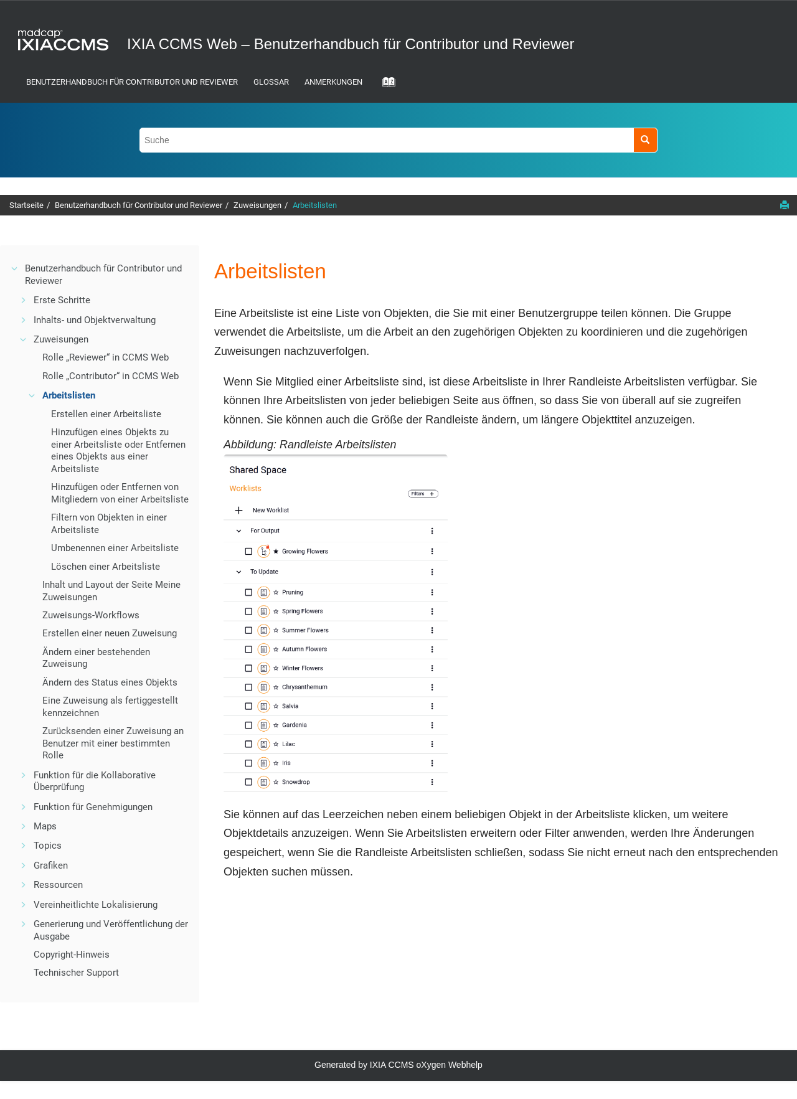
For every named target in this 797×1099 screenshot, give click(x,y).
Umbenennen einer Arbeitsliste (115, 548)
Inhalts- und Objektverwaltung (95, 320)
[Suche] (645, 140)
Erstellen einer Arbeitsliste (106, 414)
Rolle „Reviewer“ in (105, 357)
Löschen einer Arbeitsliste (105, 566)
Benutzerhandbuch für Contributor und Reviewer (132, 82)
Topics (48, 845)
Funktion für (93, 807)
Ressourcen (58, 884)
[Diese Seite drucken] (784, 205)
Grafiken (51, 865)
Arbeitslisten (315, 205)
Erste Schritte (62, 300)
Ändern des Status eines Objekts (109, 682)
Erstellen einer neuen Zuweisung (109, 633)
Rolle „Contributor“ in (110, 376)
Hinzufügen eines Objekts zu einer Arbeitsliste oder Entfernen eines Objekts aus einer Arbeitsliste (118, 450)
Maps (45, 826)
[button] (15, 268)
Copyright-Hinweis (72, 954)
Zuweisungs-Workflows (90, 615)
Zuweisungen (257, 205)
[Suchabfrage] (398, 140)
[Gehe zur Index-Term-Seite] (384, 86)
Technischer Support (76, 972)
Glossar (271, 82)
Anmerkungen (333, 82)
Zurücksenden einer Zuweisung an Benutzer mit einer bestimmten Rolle (113, 743)
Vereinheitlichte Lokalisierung (96, 904)
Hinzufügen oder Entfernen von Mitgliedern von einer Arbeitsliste (120, 493)
